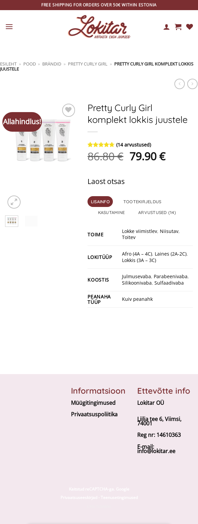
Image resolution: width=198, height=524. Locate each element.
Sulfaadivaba (169, 283)
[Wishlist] (189, 26)
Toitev (128, 237)
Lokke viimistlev (139, 231)
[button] (9, 26)
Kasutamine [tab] (111, 212)
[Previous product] (192, 84)
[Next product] (179, 84)
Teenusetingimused (119, 497)
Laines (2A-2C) (171, 254)
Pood (29, 64)
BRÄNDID (51, 64)
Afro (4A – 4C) (137, 254)
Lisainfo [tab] (100, 201)
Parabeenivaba (171, 276)
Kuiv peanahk (137, 299)
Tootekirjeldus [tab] (142, 201)
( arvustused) (133, 144)
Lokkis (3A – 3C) (139, 260)
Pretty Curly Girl (87, 64)
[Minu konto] (166, 26)
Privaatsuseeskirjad (78, 497)
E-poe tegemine (99, 506)
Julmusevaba (136, 276)
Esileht (8, 64)
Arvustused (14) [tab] (157, 212)
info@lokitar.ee (156, 451)
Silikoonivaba (137, 283)
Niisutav (169, 231)
